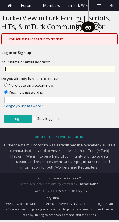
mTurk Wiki (78, 5)
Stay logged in (47, 118)
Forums (28, 5)
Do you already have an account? (29, 78)
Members (51, 5)
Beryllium (52, 198)
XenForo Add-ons (48, 191)
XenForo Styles (76, 191)
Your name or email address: (25, 62)
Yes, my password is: (24, 92)
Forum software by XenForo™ (59, 178)
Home (10, 5)
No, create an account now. (29, 85)
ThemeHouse (88, 184)
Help (68, 198)
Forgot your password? (23, 106)
